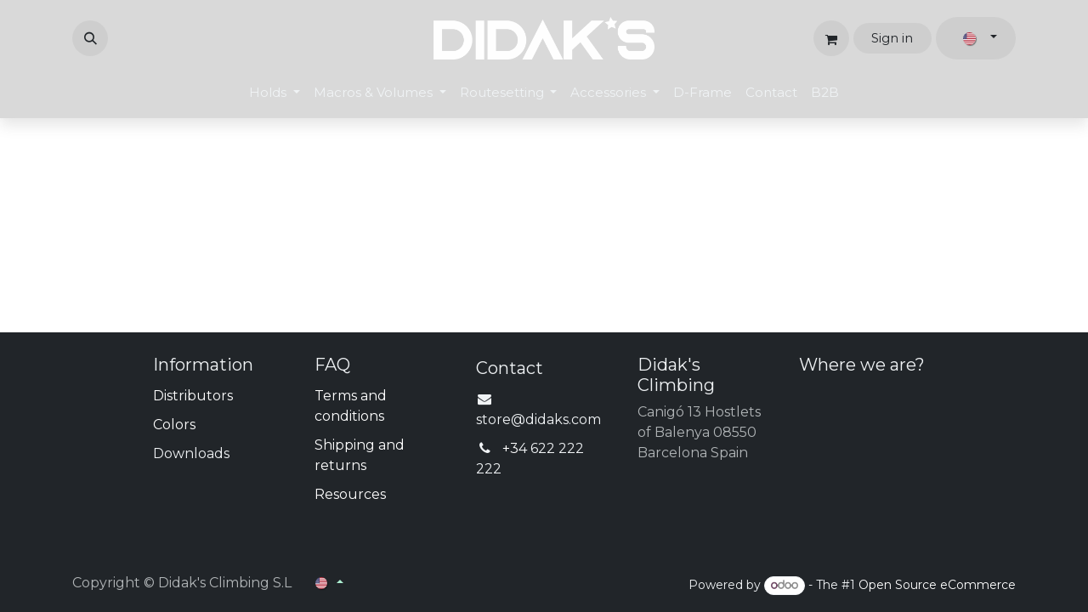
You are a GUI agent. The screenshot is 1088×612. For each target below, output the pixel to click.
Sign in (892, 38)
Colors (174, 424)
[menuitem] (274, 93)
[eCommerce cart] (831, 38)
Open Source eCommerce (937, 584)
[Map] (907, 450)
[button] (90, 38)
